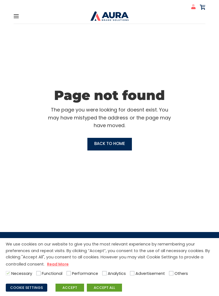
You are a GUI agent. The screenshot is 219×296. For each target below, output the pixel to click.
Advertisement (150, 273)
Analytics (117, 273)
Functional (52, 273)
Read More (58, 264)
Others (181, 273)
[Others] (171, 273)
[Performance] (68, 273)
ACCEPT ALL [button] (104, 287)
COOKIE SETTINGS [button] (26, 287)
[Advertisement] (132, 273)
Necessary (21, 273)
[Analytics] (104, 273)
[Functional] (38, 273)
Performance (85, 273)
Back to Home (109, 143)
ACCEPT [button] (69, 287)
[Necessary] (8, 273)
